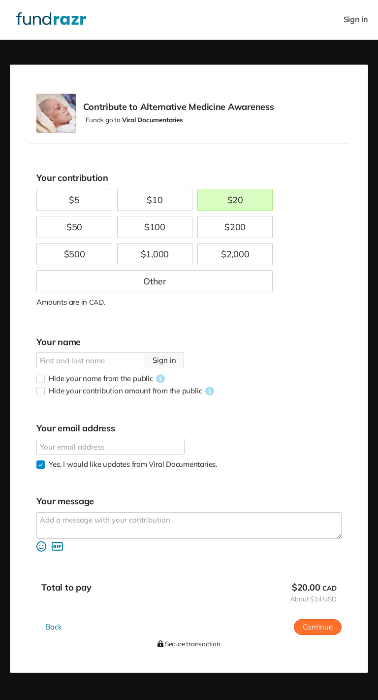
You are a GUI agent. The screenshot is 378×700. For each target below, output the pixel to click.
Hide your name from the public (101, 378)
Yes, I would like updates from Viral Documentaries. (133, 464)
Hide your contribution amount (125, 390)
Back (53, 626)
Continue (317, 626)
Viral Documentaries (152, 120)
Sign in (356, 19)
